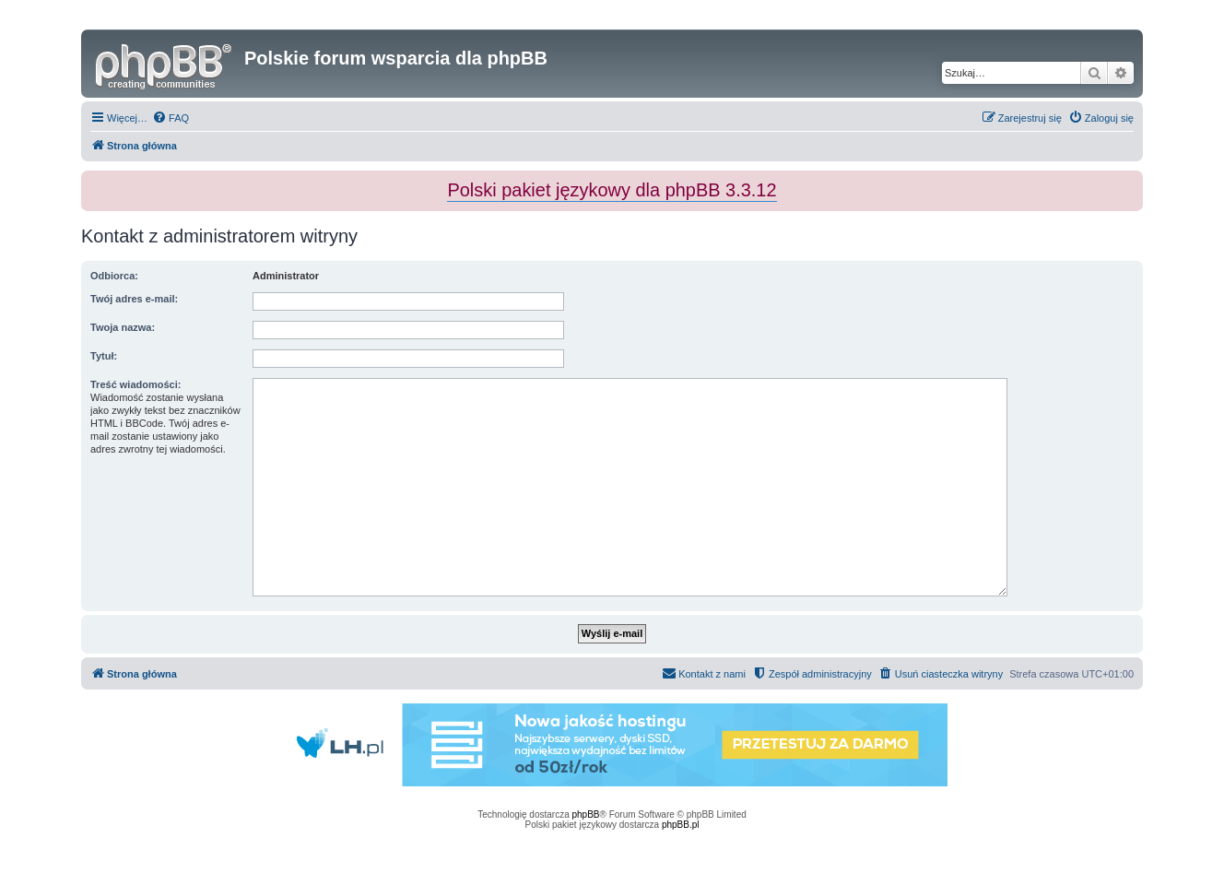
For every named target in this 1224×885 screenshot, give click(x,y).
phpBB (586, 814)
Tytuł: (103, 355)
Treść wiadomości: (135, 384)
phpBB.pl (681, 825)
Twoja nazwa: (122, 327)
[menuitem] (170, 118)
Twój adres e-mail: (134, 298)
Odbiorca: (114, 275)
